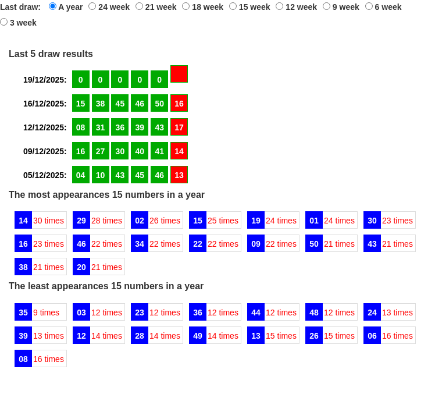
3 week (18, 22)
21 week (156, 7)
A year (66, 7)
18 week (202, 7)
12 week (296, 7)
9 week (341, 7)
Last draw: (20, 7)
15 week (249, 7)
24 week (109, 7)
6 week (383, 7)
